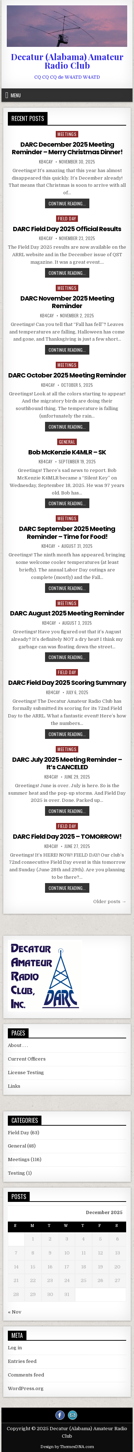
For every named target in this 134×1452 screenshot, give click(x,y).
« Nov (14, 1312)
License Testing (26, 1072)
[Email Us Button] (72, 1415)
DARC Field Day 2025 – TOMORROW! (67, 836)
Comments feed (26, 1375)
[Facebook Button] (60, 1415)
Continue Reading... (69, 203)
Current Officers (27, 1059)
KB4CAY (46, 162)
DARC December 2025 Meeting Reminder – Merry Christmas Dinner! (67, 148)
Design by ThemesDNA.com (67, 1446)
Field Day (67, 218)
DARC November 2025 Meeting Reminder (67, 302)
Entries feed (22, 1361)
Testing (16, 1173)
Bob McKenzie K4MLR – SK (67, 452)
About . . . (18, 1045)
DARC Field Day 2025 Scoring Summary (67, 682)
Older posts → (109, 901)
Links (14, 1086)
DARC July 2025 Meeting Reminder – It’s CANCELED (67, 763)
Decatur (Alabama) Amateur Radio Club (67, 61)
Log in (15, 1347)
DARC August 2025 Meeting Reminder (67, 613)
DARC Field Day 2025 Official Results (67, 228)
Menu (16, 95)
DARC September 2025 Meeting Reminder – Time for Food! (67, 532)
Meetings (67, 134)
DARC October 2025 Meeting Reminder (67, 375)
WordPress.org (26, 1388)
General (67, 442)
